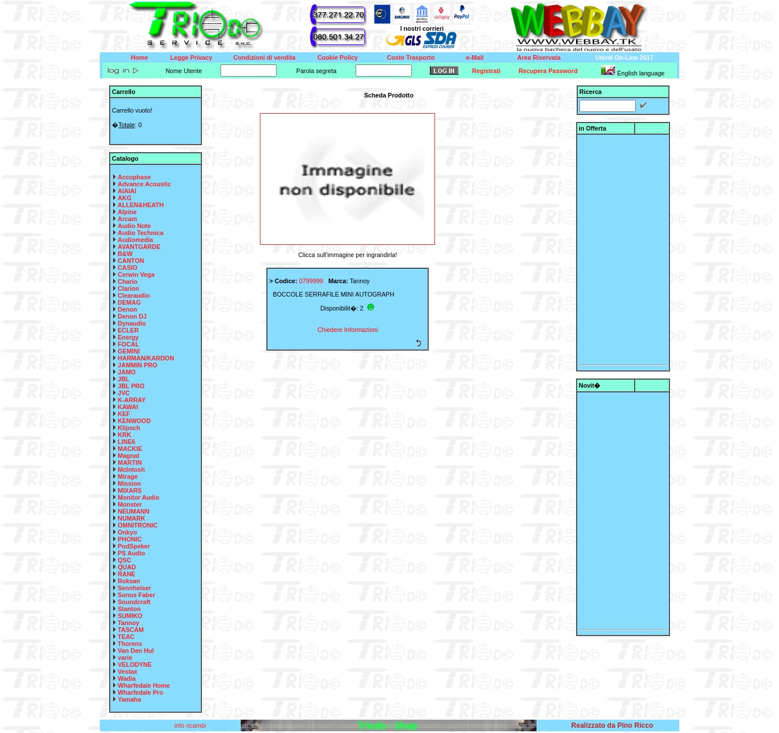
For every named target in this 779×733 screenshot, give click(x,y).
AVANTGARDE (139, 246)
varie (125, 657)
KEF (124, 413)
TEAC (126, 636)
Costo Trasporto (410, 57)
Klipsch (129, 427)
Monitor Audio (139, 497)
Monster (130, 504)
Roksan (129, 580)
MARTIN (130, 462)
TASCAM (131, 629)
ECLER (128, 330)
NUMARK (131, 518)
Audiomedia (135, 239)
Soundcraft (134, 601)
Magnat (128, 455)
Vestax (127, 671)
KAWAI (128, 406)
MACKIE (130, 448)
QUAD (127, 567)
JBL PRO (131, 385)
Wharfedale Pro (140, 692)
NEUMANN (133, 511)
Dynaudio (132, 323)
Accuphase (134, 177)
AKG (125, 197)
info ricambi (191, 725)
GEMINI (129, 351)
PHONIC (130, 539)
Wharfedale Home (144, 685)
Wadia (127, 678)
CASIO (127, 267)
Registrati (486, 70)
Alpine (127, 211)
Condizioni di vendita (264, 57)
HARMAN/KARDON (146, 358)
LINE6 (126, 441)
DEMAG (129, 302)
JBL (123, 378)
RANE (126, 573)
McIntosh (131, 469)
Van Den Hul (136, 650)
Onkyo (127, 532)
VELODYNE (135, 664)
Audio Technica (141, 232)
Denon (127, 309)
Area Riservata (539, 57)
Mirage (127, 476)
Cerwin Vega (136, 274)
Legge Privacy (191, 57)
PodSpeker (134, 546)
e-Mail (475, 57)
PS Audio (131, 553)
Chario (127, 281)
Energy (128, 337)
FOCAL (128, 344)
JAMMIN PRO (137, 365)
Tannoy (128, 622)
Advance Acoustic (144, 183)
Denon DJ (132, 316)
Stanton (129, 608)
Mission (129, 483)
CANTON (131, 260)
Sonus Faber (136, 594)
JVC (124, 392)
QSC (124, 560)
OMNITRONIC (138, 525)
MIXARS (130, 490)
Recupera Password (548, 70)
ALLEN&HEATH (141, 204)
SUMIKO (130, 615)
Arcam (127, 218)
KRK (124, 434)
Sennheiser (134, 587)
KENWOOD (134, 420)
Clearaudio (134, 295)
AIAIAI (127, 190)
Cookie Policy (337, 57)
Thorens (130, 643)
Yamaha (129, 699)
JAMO (127, 372)
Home (139, 57)
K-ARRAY (132, 399)
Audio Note (134, 225)
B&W (125, 253)
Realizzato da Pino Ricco (612, 725)
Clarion (128, 288)
